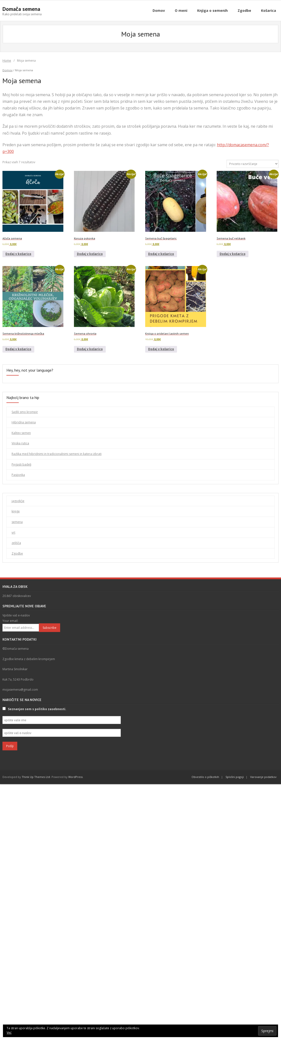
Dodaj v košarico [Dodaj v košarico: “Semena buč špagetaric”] (161, 254)
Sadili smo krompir (25, 412)
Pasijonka (18, 475)
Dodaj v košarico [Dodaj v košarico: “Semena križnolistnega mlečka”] (18, 349)
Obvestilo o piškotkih (205, 777)
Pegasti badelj (21, 464)
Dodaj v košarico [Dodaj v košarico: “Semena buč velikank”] (233, 254)
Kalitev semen (21, 433)
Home (6, 60)
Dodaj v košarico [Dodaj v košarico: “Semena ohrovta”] (90, 349)
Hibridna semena (24, 422)
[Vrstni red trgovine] (253, 164)
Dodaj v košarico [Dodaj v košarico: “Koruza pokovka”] (90, 254)
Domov (7, 70)
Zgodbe (17, 553)
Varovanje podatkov (263, 777)
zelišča (16, 543)
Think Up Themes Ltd (36, 777)
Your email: (10, 621)
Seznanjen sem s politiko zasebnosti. (37, 709)
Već (9, 1032)
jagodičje (18, 501)
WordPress (75, 777)
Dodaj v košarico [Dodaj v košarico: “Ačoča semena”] (18, 254)
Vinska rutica (20, 443)
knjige (16, 511)
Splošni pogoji (235, 777)
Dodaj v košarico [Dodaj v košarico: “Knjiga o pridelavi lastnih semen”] (161, 349)
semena (17, 522)
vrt (13, 532)
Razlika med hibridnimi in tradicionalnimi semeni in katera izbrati (57, 454)
